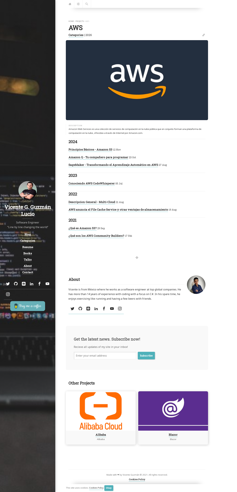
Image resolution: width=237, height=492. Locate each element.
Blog (28, 234)
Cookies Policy (96, 487)
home (71, 21)
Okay (109, 487)
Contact (27, 272)
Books (27, 253)
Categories (75, 35)
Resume (27, 247)
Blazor (173, 434)
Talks (28, 259)
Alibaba (100, 434)
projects (80, 21)
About (28, 266)
